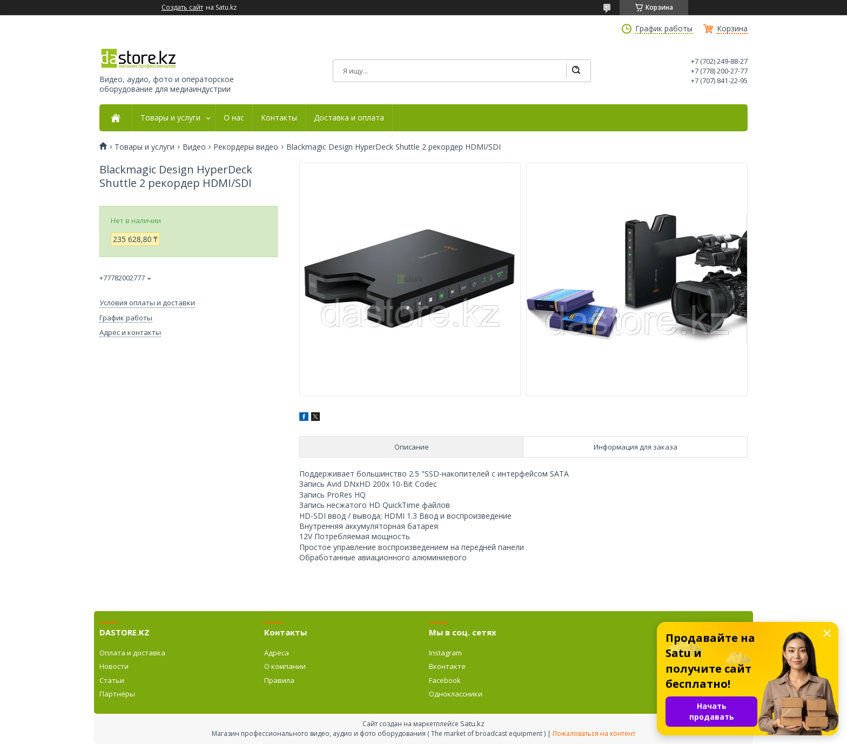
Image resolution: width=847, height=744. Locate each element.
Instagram (445, 653)
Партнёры (117, 694)
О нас (234, 118)
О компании (285, 666)
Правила (279, 680)
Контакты (279, 118)
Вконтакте (447, 666)
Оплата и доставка (132, 653)
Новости (114, 666)
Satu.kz (472, 723)
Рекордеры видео (245, 147)
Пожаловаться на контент (594, 733)
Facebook (445, 680)
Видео (194, 147)
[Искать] (576, 70)
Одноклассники (455, 694)
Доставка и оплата (349, 118)
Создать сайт (182, 7)
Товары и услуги (170, 118)
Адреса (276, 653)
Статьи (111, 680)
